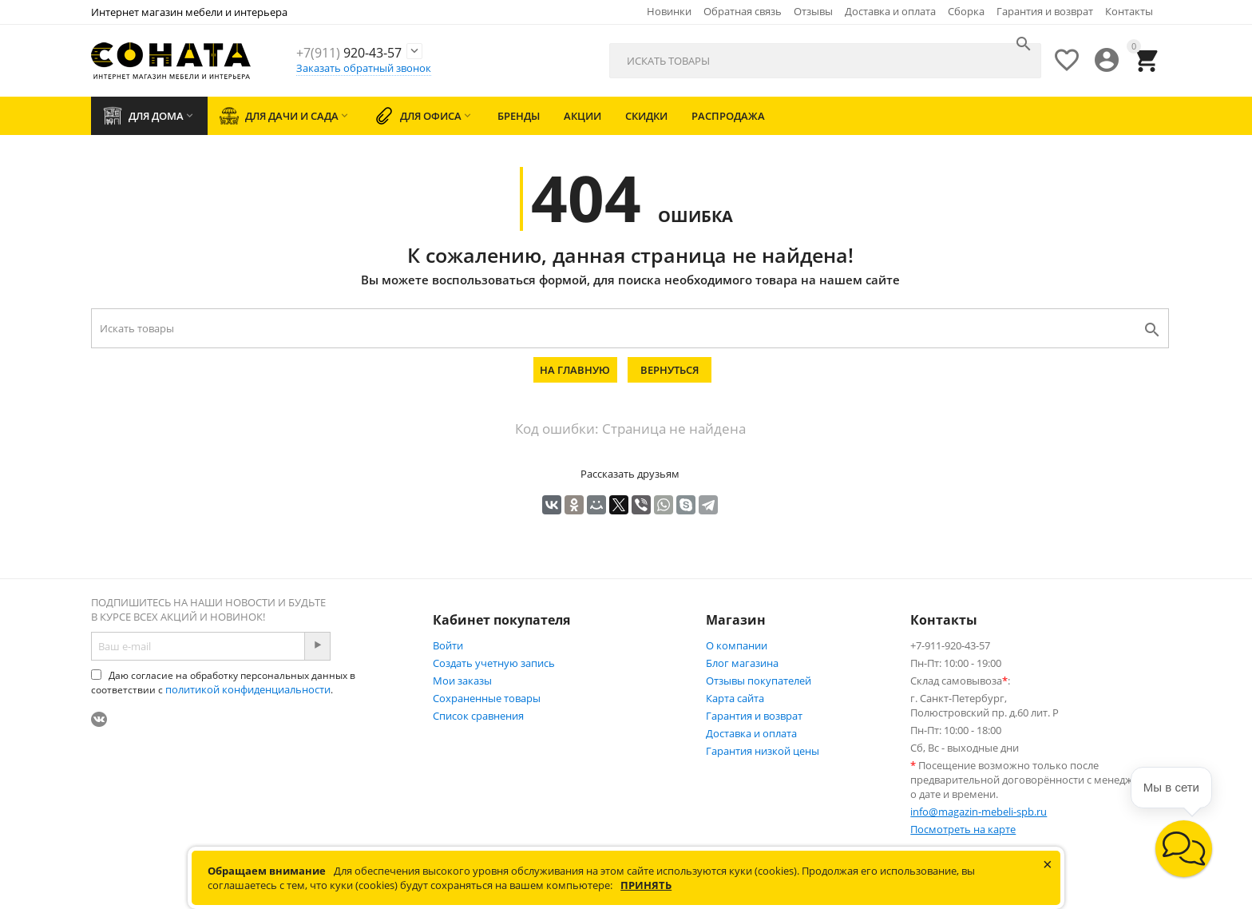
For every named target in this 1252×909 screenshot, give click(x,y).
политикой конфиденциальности (248, 689)
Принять (646, 885)
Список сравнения (478, 716)
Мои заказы (462, 680)
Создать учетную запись (494, 663)
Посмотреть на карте (963, 829)
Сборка (966, 11)
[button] (1183, 848)
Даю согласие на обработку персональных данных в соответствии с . (223, 683)
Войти (448, 645)
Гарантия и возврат (1044, 11)
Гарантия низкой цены (762, 751)
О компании (736, 645)
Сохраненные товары (487, 698)
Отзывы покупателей (758, 680)
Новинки (669, 11)
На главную (575, 370)
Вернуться (669, 370)
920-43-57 (372, 52)
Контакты (1129, 11)
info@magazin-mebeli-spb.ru (978, 811)
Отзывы (813, 11)
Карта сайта (735, 698)
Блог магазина (742, 663)
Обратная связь (742, 11)
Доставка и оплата (890, 11)
